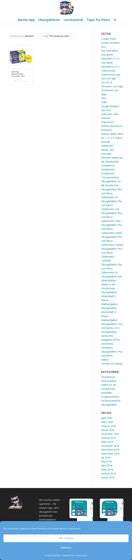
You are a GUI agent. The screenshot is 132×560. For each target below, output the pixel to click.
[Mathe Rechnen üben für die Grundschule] (66, 7)
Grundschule (108, 377)
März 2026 (107, 422)
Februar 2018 (108, 473)
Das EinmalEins (109, 50)
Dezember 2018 (110, 445)
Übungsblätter (109, 404)
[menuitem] (26, 19)
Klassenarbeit (108, 381)
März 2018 (107, 469)
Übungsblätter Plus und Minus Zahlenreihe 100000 (112, 240)
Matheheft (107, 145)
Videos (105, 359)
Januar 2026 (107, 430)
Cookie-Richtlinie (53, 555)
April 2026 (106, 418)
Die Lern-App (108, 78)
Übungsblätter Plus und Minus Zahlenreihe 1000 (111, 217)
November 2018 (110, 449)
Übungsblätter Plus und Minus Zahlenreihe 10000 (111, 228)
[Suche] (114, 19)
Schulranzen (108, 173)
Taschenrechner (110, 177)
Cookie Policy (108, 38)
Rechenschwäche (110, 400)
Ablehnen (65, 547)
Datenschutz (69, 555)
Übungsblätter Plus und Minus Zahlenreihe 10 (111, 193)
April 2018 (106, 465)
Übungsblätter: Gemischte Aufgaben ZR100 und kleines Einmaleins (110, 339)
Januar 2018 (107, 477)
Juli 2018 (106, 457)
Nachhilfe (106, 392)
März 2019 (107, 441)
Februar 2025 (108, 437)
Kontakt (105, 141)
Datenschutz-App (110, 74)
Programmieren (110, 396)
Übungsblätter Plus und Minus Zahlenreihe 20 (111, 268)
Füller (104, 102)
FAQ (103, 98)
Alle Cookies (66, 538)
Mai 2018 (106, 461)
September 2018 (110, 453)
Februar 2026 (108, 426)
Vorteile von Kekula (112, 363)
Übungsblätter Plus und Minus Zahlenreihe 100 (111, 205)
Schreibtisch (107, 165)
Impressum (81, 555)
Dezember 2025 (110, 434)
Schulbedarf (107, 169)
